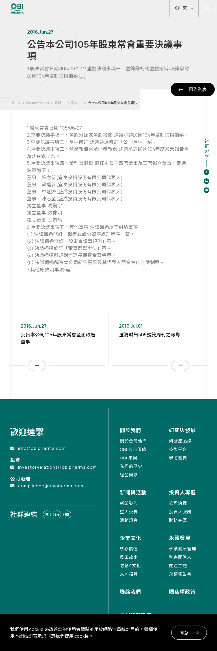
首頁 (13, 103)
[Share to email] (206, 190)
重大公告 (76, 103)
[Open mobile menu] (208, 8)
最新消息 (59, 103)
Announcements (35, 102)
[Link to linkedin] (57, 514)
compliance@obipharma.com (50, 486)
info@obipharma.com (42, 448)
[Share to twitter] (206, 172)
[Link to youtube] (67, 514)
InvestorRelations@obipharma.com (57, 467)
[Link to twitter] (47, 514)
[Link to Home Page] (17, 8)
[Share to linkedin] (206, 181)
